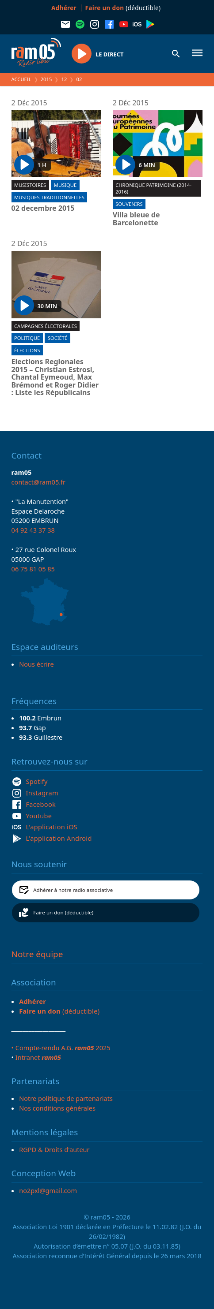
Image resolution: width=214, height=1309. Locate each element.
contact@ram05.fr (38, 481)
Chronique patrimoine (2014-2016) (153, 188)
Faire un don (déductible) (63, 912)
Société (57, 338)
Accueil (21, 79)
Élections (27, 350)
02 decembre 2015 (43, 209)
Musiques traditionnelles (49, 197)
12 (64, 79)
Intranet (38, 1057)
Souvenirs (128, 204)
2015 (46, 79)
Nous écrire (36, 664)
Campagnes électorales (45, 326)
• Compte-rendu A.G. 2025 (61, 1047)
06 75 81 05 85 (33, 568)
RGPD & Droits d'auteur (54, 1149)
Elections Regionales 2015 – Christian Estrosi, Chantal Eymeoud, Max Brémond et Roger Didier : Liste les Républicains (55, 377)
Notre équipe (37, 954)
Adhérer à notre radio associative (73, 890)
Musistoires (30, 185)
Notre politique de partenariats (66, 1098)
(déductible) (123, 8)
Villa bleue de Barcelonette (136, 219)
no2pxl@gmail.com (48, 1190)
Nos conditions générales (57, 1108)
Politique (27, 338)
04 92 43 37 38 (33, 530)
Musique (65, 185)
